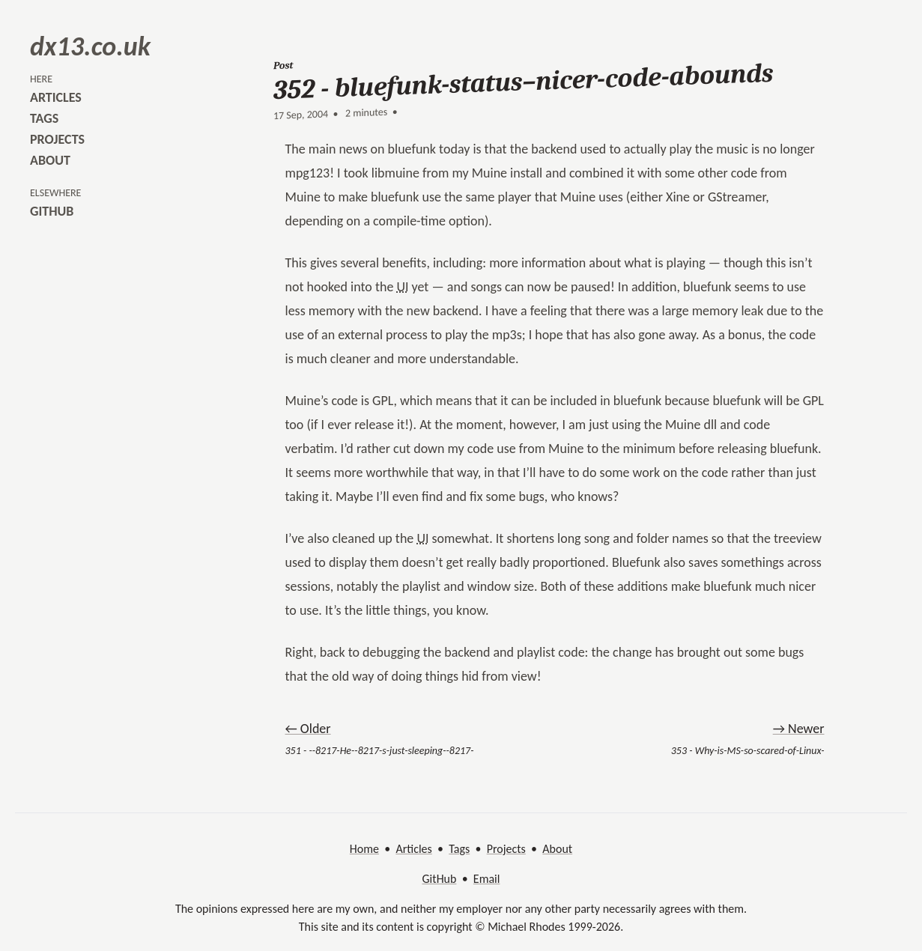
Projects (506, 849)
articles (56, 97)
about (50, 160)
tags (44, 118)
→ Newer (799, 728)
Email (486, 879)
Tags (459, 849)
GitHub (439, 879)
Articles (413, 849)
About (557, 849)
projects (57, 139)
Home (364, 849)
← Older (308, 728)
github (51, 211)
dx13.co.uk (90, 46)
